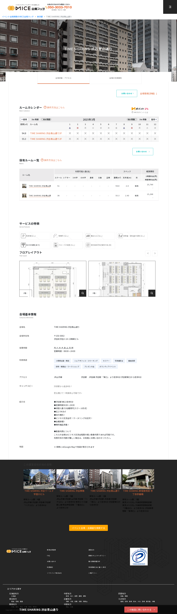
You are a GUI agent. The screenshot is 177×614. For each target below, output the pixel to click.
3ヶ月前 (35, 119)
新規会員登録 (51, 550)
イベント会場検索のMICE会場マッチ (18, 16)
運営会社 (91, 550)
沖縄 (153, 601)
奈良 (80, 601)
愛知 (84, 596)
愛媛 (126, 596)
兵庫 (76, 601)
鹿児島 (148, 601)
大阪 (71, 601)
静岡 (80, 596)
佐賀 (126, 601)
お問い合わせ (51, 561)
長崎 (130, 601)
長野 (76, 596)
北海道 (13, 596)
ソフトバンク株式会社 (54, 573)
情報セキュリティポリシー (97, 556)
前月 (25, 119)
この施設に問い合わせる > (141, 609)
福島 (21, 601)
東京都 (40, 16)
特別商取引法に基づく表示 (97, 567)
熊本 (134, 601)
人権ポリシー (92, 573)
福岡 (121, 601)
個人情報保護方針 (94, 561)
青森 (12, 601)
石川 (71, 596)
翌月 (153, 119)
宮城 (17, 601)
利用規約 (50, 567)
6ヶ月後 (131, 119)
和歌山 (85, 601)
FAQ (48, 556)
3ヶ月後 (143, 119)
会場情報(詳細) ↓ (149, 93)
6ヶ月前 (46, 119)
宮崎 (143, 601)
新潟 (67, 596)
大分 (139, 601)
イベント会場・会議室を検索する (88, 528)
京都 (67, 601)
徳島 (121, 596)
